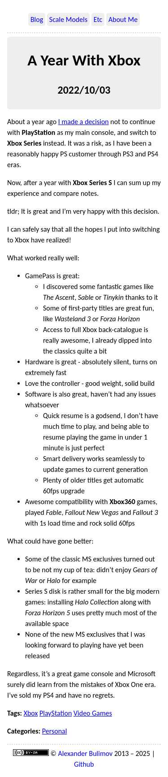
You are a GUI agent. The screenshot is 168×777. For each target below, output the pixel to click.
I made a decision (83, 121)
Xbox (31, 713)
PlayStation (55, 713)
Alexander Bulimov (85, 753)
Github (84, 764)
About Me (123, 19)
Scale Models (68, 19)
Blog (36, 19)
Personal (54, 731)
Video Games (92, 713)
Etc (98, 19)
